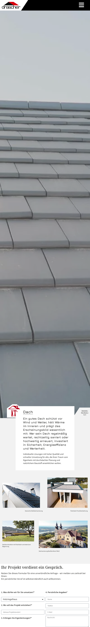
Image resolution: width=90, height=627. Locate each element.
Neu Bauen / (84, 413)
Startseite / (85, 411)
